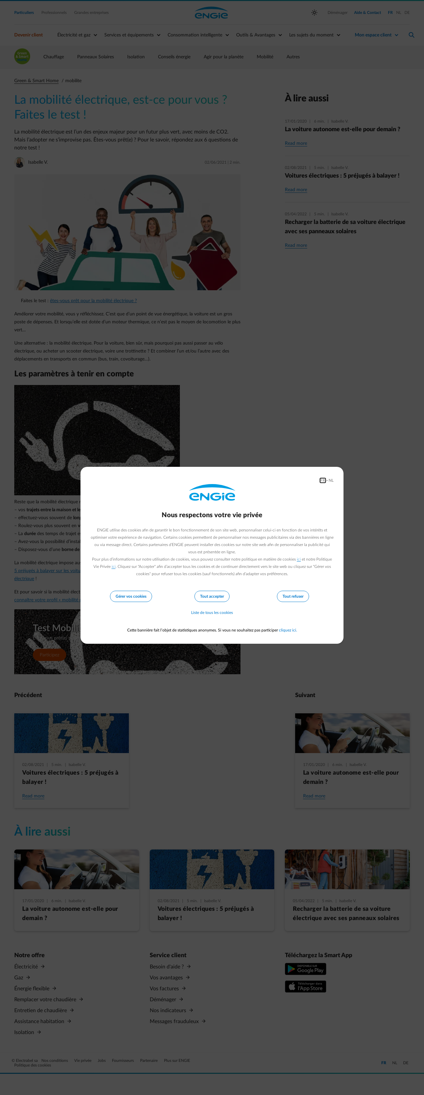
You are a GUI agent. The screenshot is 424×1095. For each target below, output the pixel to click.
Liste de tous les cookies (212, 613)
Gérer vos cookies (131, 596)
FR (322, 480)
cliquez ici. (288, 630)
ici (299, 559)
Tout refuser (293, 596)
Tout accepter (212, 596)
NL (331, 480)
